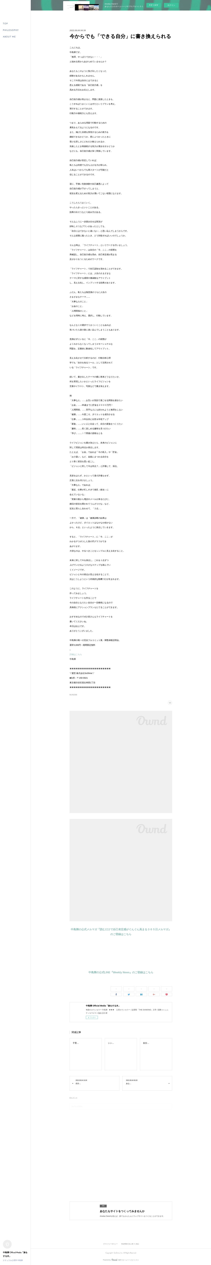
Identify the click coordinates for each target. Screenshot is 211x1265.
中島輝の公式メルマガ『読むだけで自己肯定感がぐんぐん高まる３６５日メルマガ (119, 929)
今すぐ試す (153, 5)
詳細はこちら (76, 654)
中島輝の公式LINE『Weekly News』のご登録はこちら (121, 972)
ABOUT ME (9, 37)
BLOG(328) (73, 695)
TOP (5, 24)
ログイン (171, 5)
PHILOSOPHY (11, 30)
